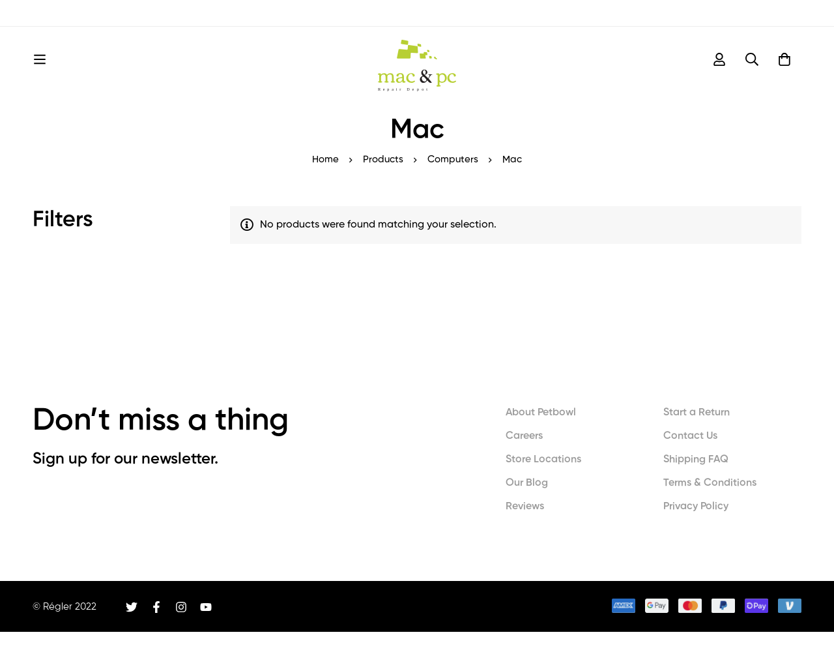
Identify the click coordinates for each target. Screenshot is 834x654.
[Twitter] (131, 629)
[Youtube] (206, 629)
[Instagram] (181, 629)
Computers (452, 181)
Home (325, 181)
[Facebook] (156, 629)
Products (383, 181)
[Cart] (784, 70)
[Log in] (719, 70)
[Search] (752, 70)
